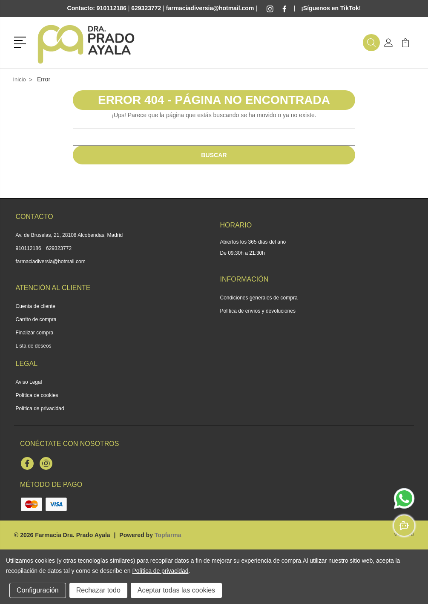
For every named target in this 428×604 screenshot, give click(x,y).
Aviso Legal (29, 382)
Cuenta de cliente (35, 306)
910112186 (28, 248)
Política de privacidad (40, 408)
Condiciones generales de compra (259, 298)
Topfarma (168, 535)
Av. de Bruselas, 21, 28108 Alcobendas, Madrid (69, 235)
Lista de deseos (34, 346)
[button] (21, 41)
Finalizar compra (35, 333)
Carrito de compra (36, 319)
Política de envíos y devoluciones (258, 311)
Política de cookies (37, 395)
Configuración (38, 590)
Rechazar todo (98, 590)
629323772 (59, 248)
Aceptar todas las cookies (176, 590)
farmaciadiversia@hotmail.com (51, 262)
